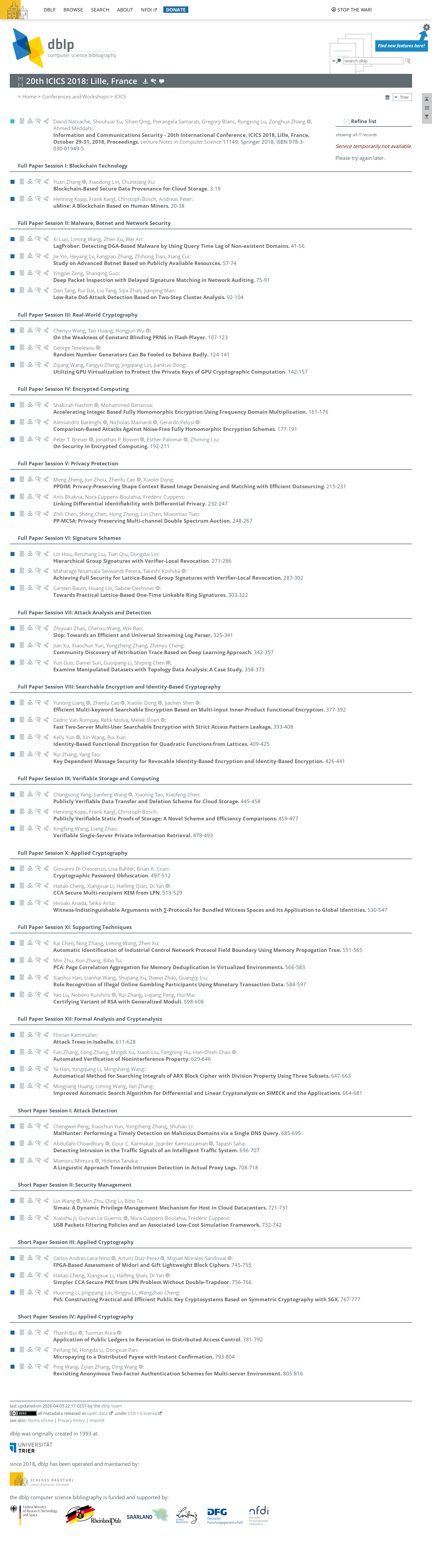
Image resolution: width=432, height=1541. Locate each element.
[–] (347, 121)
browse (73, 9)
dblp (49, 9)
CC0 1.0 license (142, 1413)
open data (97, 1413)
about (125, 9)
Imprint (97, 1420)
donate (176, 9)
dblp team (111, 1406)
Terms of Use (40, 1420)
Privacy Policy (71, 1420)
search (100, 9)
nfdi (146, 9)
